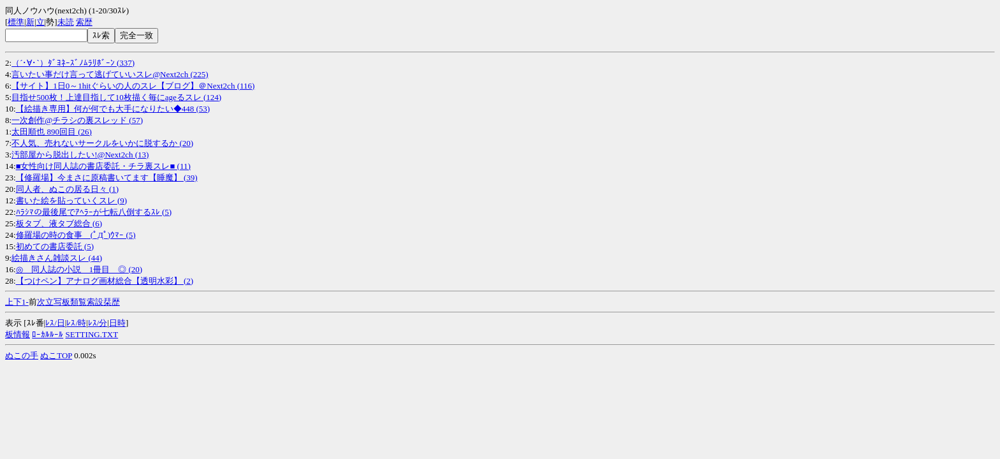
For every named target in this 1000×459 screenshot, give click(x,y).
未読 (65, 22)
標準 (16, 22)
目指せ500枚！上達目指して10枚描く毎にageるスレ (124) (116, 97)
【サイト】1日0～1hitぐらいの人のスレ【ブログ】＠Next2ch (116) (132, 86)
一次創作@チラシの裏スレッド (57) (77, 120)
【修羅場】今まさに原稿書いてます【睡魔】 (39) (107, 177)
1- (25, 302)
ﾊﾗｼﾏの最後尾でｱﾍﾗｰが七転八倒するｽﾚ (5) (94, 212)
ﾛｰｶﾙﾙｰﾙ (47, 334)
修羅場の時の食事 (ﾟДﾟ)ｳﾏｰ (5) (76, 235)
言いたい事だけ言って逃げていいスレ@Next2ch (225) (109, 74)
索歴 (84, 22)
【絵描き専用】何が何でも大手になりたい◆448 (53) (113, 108)
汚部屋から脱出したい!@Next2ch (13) (80, 154)
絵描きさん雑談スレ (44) (56, 258)
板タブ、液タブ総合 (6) (59, 223)
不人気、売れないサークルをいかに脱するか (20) (102, 143)
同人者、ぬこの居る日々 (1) (67, 189)
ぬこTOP (56, 355)
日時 (117, 323)
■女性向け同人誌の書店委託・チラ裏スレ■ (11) (103, 166)
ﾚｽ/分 (98, 323)
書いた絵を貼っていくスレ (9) (71, 200)
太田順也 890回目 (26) (51, 131)
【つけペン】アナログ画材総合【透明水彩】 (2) (104, 281)
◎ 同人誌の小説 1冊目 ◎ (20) (79, 269)
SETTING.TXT (92, 334)
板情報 (17, 334)
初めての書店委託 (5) (55, 246)
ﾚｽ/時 (76, 323)
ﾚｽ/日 (55, 323)
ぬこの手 (21, 355)
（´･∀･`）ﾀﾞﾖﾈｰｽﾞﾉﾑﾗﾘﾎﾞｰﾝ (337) (73, 63)
